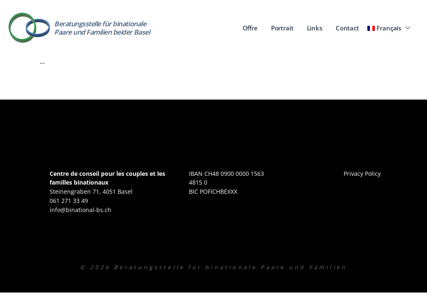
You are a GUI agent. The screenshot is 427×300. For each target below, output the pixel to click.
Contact (347, 28)
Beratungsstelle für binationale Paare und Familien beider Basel (102, 27)
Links (314, 28)
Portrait (282, 28)
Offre (250, 28)
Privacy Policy (362, 174)
